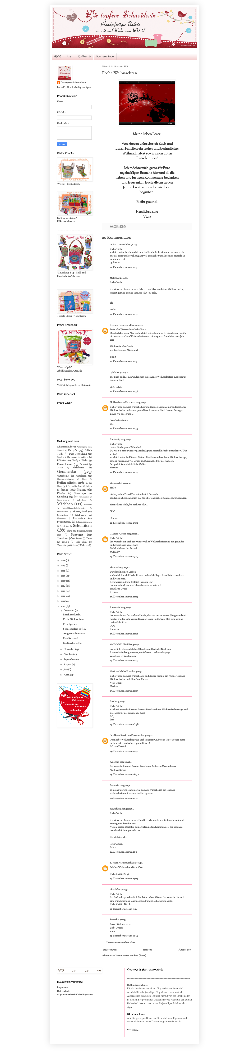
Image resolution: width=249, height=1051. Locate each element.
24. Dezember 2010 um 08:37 (124, 774)
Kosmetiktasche (63, 500)
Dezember (69, 611)
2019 (63, 566)
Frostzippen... (70, 624)
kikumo (113, 567)
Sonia (113, 920)
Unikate (73, 545)
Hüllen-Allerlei (66, 483)
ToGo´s (65, 542)
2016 (63, 576)
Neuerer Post (109, 950)
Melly (113, 278)
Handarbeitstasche (65, 479)
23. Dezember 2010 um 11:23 (124, 660)
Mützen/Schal (80, 512)
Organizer (62, 515)
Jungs (64, 490)
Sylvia (113, 372)
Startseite (147, 950)
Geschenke (66, 472)
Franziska (114, 785)
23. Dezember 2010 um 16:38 (124, 724)
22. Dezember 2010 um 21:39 (124, 429)
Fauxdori (84, 464)
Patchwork (80, 515)
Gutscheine (63, 476)
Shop (69, 56)
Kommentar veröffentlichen (120, 943)
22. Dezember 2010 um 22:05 (124, 472)
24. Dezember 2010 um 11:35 (123, 798)
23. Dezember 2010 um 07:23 (124, 556)
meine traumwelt (118, 244)
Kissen (81, 490)
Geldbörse (78, 468)
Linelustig (115, 439)
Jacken (89, 486)
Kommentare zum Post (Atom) (131, 956)
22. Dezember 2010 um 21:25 (123, 361)
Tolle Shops (81, 542)
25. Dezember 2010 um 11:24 (123, 909)
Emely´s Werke (79, 460)
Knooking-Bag (65, 497)
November (69, 649)
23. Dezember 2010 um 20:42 (124, 751)
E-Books (61, 461)
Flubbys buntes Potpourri (122, 402)
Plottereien (61, 518)
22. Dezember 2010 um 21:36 (124, 392)
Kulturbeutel (82, 500)
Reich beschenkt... (72, 615)
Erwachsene (64, 464)
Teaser (78, 538)
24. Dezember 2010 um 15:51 (123, 852)
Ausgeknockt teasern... (75, 634)
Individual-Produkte (74, 486)
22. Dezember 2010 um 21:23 (124, 314)
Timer (89, 538)
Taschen (62, 539)
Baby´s (72, 450)
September (69, 659)
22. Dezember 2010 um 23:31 (124, 523)
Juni (66, 669)
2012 (63, 596)
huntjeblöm (115, 809)
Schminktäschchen (84, 522)
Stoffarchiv (84, 56)
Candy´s (60, 457)
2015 (63, 581)
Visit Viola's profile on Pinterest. (74, 385)
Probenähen (79, 518)
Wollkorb (83, 545)
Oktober (68, 654)
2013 (63, 591)
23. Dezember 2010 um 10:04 (124, 597)
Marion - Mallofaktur (121, 671)
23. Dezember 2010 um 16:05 (124, 691)
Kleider (61, 493)
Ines (112, 701)
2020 (63, 561)
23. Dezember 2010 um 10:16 (124, 634)
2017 (63, 571)
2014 (63, 586)
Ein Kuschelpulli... (72, 643)
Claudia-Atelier (118, 534)
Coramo (114, 483)
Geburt (60, 468)
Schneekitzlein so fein (74, 629)
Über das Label (105, 56)
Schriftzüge (64, 526)
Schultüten (82, 526)
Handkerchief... (71, 638)
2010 (63, 606)
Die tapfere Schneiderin (73, 83)
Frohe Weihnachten (73, 619)
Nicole (113, 890)
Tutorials (61, 545)
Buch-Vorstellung (78, 454)
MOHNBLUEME (119, 645)
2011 (63, 601)
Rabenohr (115, 608)
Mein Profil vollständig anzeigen (74, 87)
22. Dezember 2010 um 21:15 (123, 267)
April (67, 675)
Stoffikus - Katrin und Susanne (125, 735)
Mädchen (65, 504)
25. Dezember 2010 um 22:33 (124, 936)
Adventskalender (64, 447)
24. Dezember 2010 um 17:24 (124, 879)
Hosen (84, 479)
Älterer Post (184, 950)
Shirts (69, 531)
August (68, 664)
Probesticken (64, 522)
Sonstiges (77, 535)
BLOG (57, 56)
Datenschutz (63, 991)
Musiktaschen (62, 511)
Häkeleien (81, 476)
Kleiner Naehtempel (120, 325)
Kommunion (84, 497)
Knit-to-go (80, 493)
